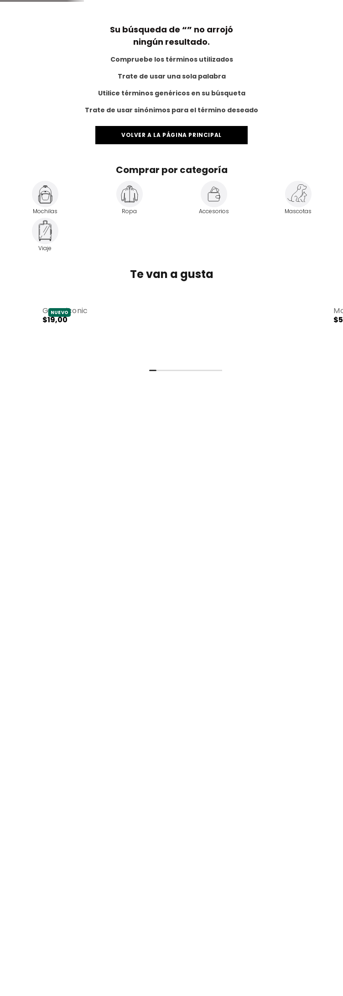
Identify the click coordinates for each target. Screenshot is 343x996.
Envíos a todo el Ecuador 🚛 (170, 23)
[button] (156, 573)
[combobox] (123, 50)
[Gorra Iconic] (156, 573)
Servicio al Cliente (244, 7)
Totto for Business (305, 7)
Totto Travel (28, 7)
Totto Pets (69, 7)
